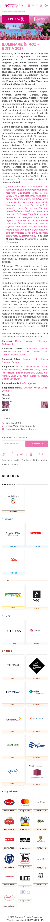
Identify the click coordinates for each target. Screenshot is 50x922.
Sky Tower (15, 379)
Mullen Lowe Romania (27, 366)
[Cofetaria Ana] (9, 822)
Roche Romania (24, 341)
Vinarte (44, 370)
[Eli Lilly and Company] (13, 562)
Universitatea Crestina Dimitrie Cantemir (21, 351)
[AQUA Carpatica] (36, 597)
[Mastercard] (25, 804)
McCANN (27, 388)
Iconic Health (8, 373)
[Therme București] (13, 667)
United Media (40, 388)
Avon (36, 370)
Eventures (7, 391)
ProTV (23, 383)
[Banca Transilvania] (13, 500)
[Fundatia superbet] (36, 535)
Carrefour (42, 341)
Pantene (27, 359)
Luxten (44, 366)
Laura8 (39, 373)
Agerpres (32, 383)
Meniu (41, 19)
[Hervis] (9, 804)
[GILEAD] (36, 632)
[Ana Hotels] (40, 804)
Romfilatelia (27, 370)
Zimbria (19, 373)
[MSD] (36, 694)
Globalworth (7, 344)
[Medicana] (13, 694)
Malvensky (29, 373)
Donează (15, 19)
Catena (15, 362)
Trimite (36, 443)
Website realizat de (25, 920)
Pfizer (44, 348)
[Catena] (13, 596)
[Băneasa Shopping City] (36, 667)
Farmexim (32, 348)
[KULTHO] (13, 535)
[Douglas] (13, 632)
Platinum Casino (18, 355)
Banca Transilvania (11, 370)
